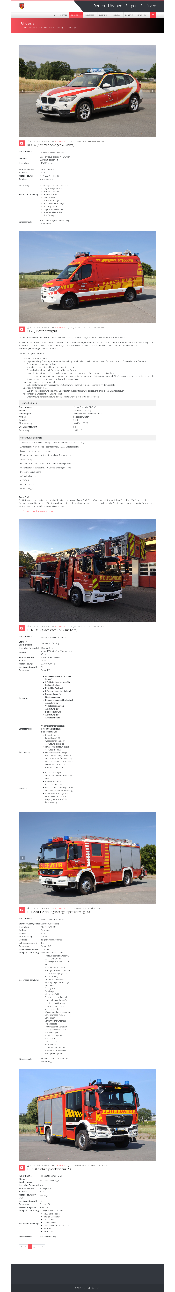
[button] (22, 91)
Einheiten (75, 15)
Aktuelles (117, 15)
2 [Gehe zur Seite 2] (34, 1246)
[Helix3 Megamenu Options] (153, 15)
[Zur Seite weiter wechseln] (38, 1246)
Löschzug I (59, 27)
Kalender (103, 15)
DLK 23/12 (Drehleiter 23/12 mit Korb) (52, 630)
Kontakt (129, 15)
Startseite (37, 27)
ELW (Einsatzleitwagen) (42, 331)
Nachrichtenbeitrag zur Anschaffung (38, 511)
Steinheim (60, 141)
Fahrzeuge (89, 15)
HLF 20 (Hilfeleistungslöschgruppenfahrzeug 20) (58, 912)
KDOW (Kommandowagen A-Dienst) (50, 145)
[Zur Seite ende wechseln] (42, 1246)
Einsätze (63, 15)
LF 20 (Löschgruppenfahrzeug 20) (49, 1169)
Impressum (141, 15)
